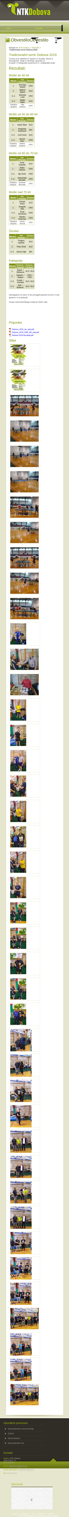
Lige (33, 1514)
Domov (15, 1514)
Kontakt (50, 1514)
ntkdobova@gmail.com (18, 1466)
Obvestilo (35, 48)
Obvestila (24, 1514)
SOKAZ (11, 1434)
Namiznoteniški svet (16, 1443)
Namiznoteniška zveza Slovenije (21, 1429)
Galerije (41, 1514)
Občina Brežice (14, 1438)
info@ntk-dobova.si (26, 1470)
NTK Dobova (24, 48)
